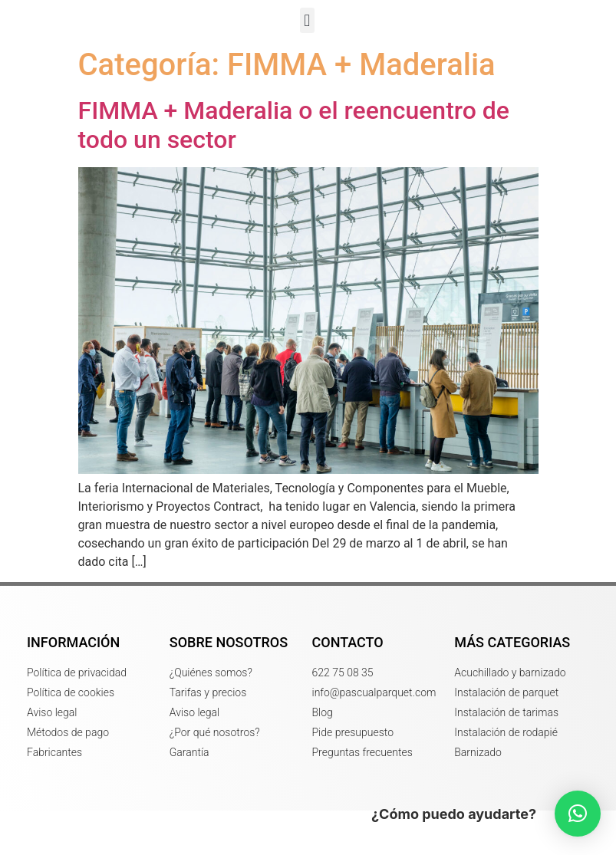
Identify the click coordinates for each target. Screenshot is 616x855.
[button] (307, 42)
